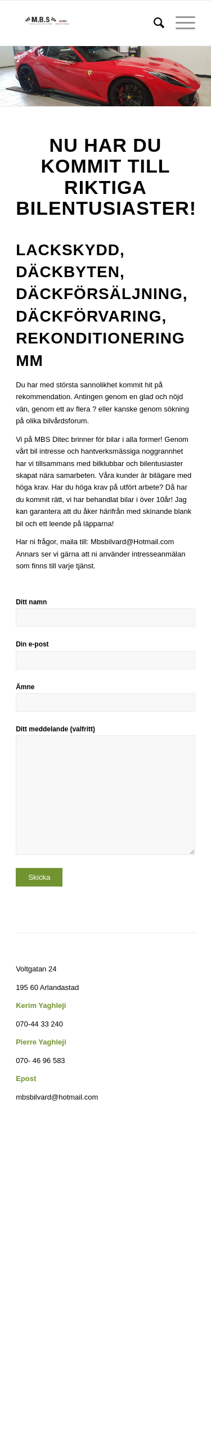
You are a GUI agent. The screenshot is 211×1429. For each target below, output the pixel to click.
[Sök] (153, 23)
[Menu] (179, 23)
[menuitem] (153, 23)
